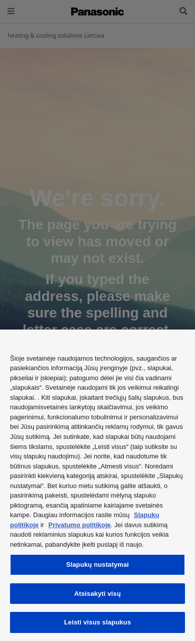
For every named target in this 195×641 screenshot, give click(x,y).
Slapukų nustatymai (97, 564)
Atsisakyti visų (97, 593)
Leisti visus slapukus (97, 622)
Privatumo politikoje (80, 525)
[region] (97, 485)
